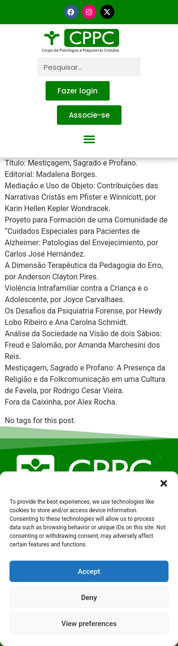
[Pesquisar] (150, 66)
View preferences (88, 623)
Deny (89, 597)
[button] (164, 483)
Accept (89, 571)
